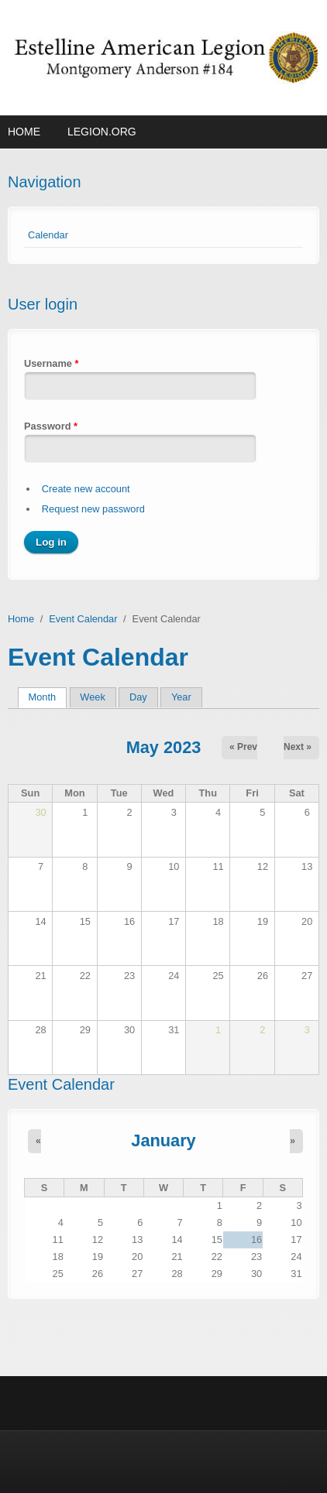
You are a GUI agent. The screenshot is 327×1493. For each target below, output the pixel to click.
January (163, 1140)
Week (92, 697)
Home (24, 131)
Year (181, 697)
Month (48, 697)
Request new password (93, 509)
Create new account (86, 489)
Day (138, 697)
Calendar (48, 235)
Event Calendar (83, 619)
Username (51, 363)
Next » (298, 746)
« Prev (243, 746)
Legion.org (101, 131)
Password (50, 426)
